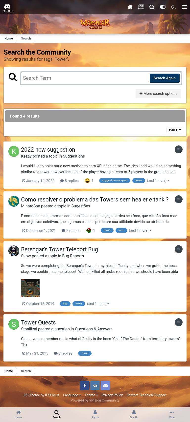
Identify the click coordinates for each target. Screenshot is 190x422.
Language (72, 394)
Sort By (175, 130)
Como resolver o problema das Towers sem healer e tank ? (96, 199)
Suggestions (75, 156)
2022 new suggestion (49, 150)
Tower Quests (39, 322)
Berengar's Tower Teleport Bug (60, 249)
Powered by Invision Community (95, 400)
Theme (91, 394)
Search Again (164, 78)
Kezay (27, 156)
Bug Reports (74, 255)
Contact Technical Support (146, 394)
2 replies (72, 230)
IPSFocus (52, 394)
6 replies (64, 353)
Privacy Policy (112, 394)
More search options (158, 93)
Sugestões (82, 205)
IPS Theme (32, 394)
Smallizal (30, 328)
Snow (27, 255)
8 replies (70, 181)
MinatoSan (31, 205)
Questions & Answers (95, 328)
